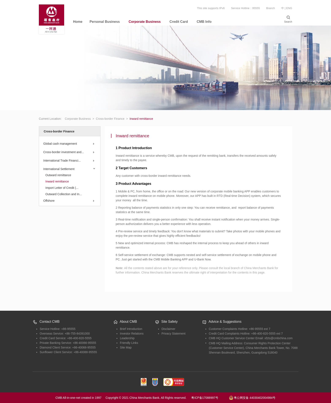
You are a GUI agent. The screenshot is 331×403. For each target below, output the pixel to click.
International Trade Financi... (62, 160)
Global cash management (60, 143)
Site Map (126, 347)
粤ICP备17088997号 (209, 397)
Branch (270, 8)
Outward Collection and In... (63, 194)
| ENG (288, 8)
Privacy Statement (173, 333)
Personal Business (105, 21)
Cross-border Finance (112, 118)
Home (77, 21)
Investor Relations (132, 333)
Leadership (127, 338)
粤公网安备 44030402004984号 (252, 397)
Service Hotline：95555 (245, 8)
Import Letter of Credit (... (61, 187)
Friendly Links (129, 342)
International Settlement (59, 169)
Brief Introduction (131, 329)
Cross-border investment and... (63, 152)
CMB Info (204, 21)
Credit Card (179, 21)
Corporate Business (145, 21)
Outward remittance (58, 175)
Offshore (48, 200)
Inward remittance (57, 181)
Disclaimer (168, 329)
